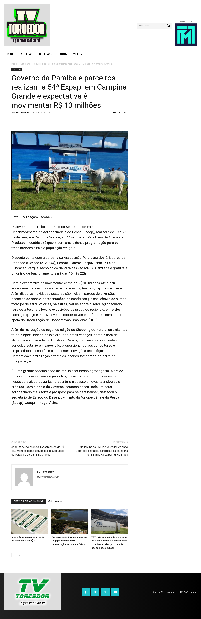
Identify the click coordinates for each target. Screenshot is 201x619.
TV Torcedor (22, 112)
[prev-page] (13, 555)
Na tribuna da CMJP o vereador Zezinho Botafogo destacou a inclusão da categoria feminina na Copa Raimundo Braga (102, 450)
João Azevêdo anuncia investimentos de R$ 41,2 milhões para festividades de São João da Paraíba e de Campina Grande (37, 450)
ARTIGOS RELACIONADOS (28, 501)
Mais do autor (55, 501)
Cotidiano (25, 63)
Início (14, 63)
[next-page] (19, 555)
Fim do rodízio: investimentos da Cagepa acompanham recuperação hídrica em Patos (69, 541)
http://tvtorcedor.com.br (48, 477)
